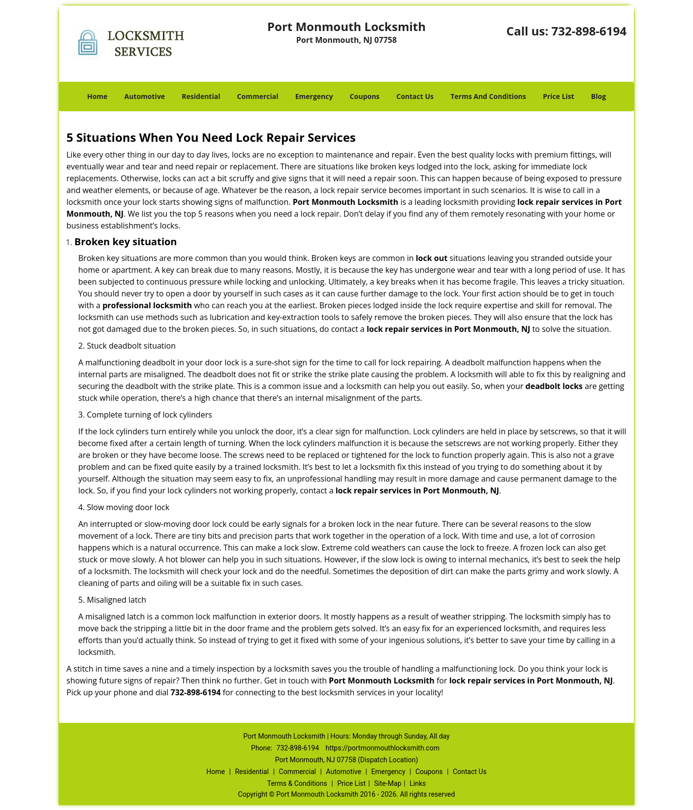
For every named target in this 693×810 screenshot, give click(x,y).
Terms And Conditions (488, 96)
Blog (598, 96)
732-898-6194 (589, 31)
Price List (558, 96)
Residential (201, 96)
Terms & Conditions (297, 783)
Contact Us (415, 96)
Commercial (258, 96)
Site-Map (387, 783)
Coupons (364, 96)
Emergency (314, 96)
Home (97, 96)
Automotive (145, 96)
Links (418, 783)
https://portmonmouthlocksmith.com (383, 748)
